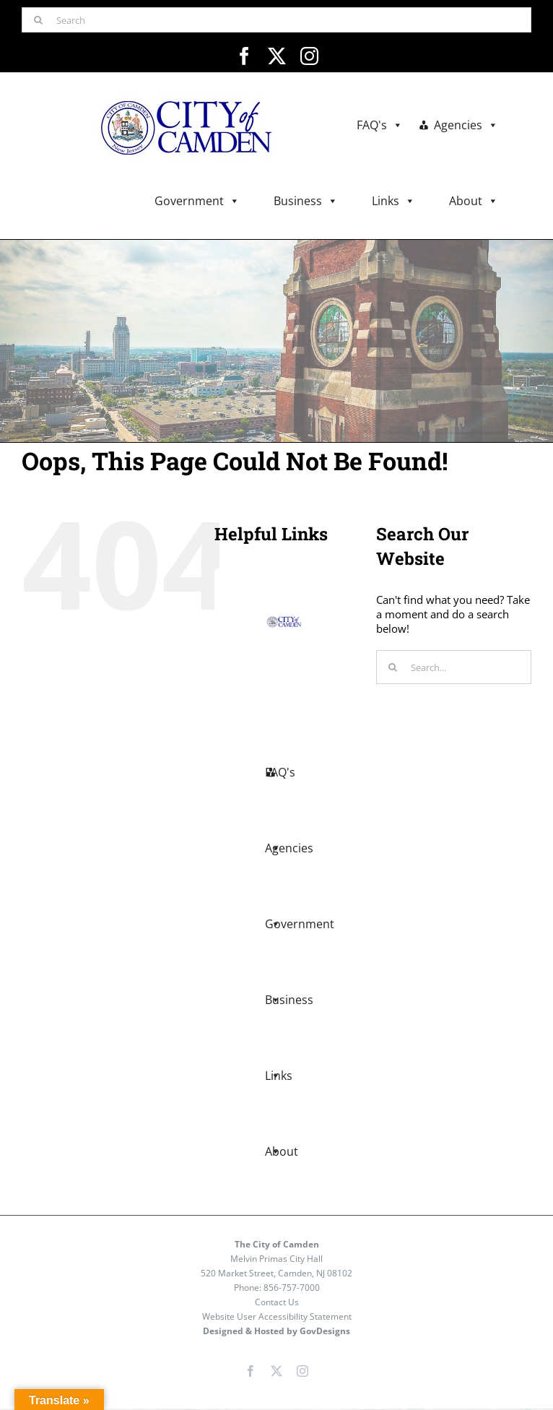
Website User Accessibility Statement (277, 1316)
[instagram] (309, 56)
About (473, 201)
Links (393, 201)
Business (306, 201)
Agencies (466, 125)
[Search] (276, 20)
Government (197, 201)
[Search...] (453, 667)
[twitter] (277, 56)
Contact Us (277, 1302)
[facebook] (244, 56)
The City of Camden (277, 1244)
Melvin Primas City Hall (276, 1259)
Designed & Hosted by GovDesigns (276, 1331)
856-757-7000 (292, 1287)
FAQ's (380, 125)
